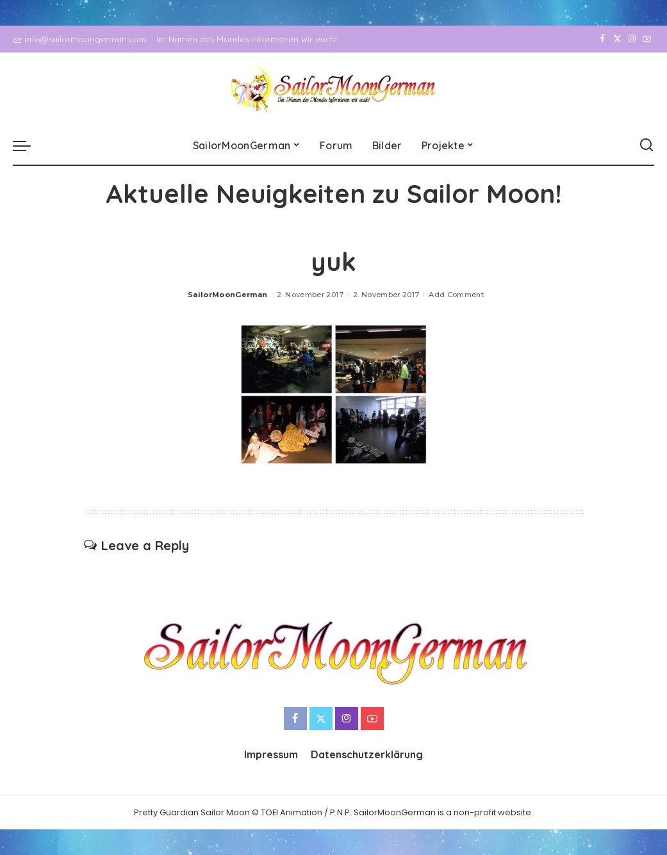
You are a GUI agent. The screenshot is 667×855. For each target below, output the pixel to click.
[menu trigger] (28, 145)
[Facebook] (602, 39)
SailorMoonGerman (228, 294)
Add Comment (456, 294)
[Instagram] (632, 39)
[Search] (646, 145)
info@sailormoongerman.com (80, 39)
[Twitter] (617, 39)
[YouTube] (646, 39)
